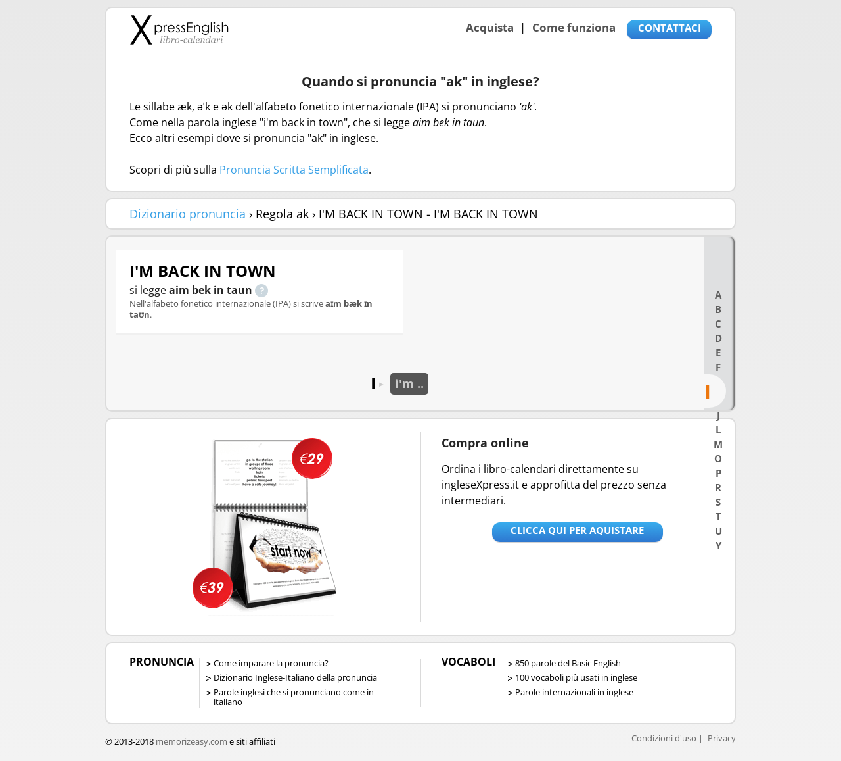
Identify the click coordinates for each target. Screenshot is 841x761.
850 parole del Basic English (568, 663)
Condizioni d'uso (663, 738)
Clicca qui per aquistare (577, 530)
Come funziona (574, 27)
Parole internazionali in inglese (574, 692)
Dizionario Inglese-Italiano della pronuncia (295, 677)
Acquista (490, 27)
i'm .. (409, 383)
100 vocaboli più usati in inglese (576, 677)
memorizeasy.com (191, 741)
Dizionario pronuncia (187, 214)
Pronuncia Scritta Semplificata (294, 169)
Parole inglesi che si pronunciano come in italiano (294, 697)
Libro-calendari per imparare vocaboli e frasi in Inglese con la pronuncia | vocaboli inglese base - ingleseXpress (179, 29)
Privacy (722, 738)
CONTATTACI (669, 27)
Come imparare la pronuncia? (271, 663)
